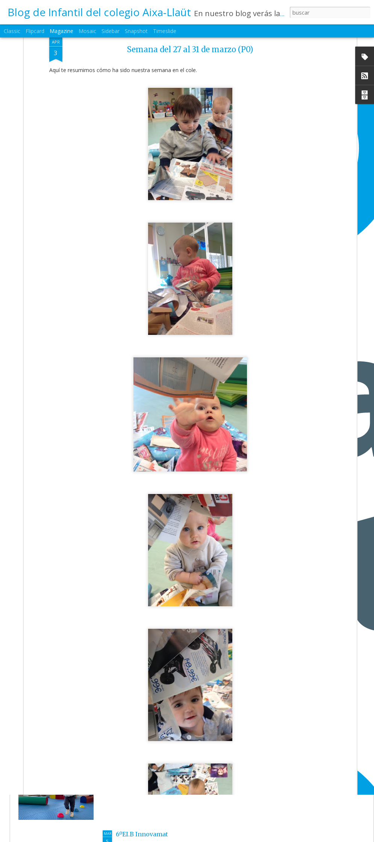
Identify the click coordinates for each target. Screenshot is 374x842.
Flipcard (35, 31)
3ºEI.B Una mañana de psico (158, 748)
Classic (12, 31)
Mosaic (87, 31)
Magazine (61, 31)
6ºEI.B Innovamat (142, 834)
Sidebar (110, 31)
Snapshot (136, 31)
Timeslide (164, 31)
